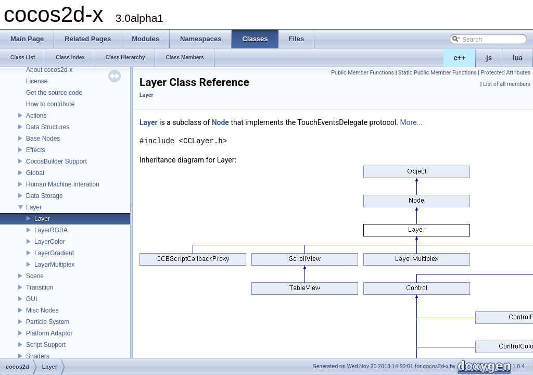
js (489, 58)
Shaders (37, 356)
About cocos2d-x (49, 69)
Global (35, 173)
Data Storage (44, 195)
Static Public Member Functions (437, 72)
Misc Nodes (42, 310)
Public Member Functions (362, 72)
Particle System (47, 322)
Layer (34, 207)
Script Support (46, 344)
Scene (35, 276)
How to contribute (50, 104)
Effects (35, 150)
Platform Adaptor (49, 333)
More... (411, 122)
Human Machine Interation (62, 184)
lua (518, 58)
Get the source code (54, 92)
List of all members (506, 84)
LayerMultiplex (54, 264)
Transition (39, 287)
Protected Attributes (505, 72)
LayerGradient (54, 253)
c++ (460, 58)
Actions (36, 115)
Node (220, 122)
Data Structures (47, 127)
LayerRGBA (51, 230)
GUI (31, 299)
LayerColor (49, 241)
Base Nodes (43, 138)
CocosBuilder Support (56, 161)
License (36, 81)
